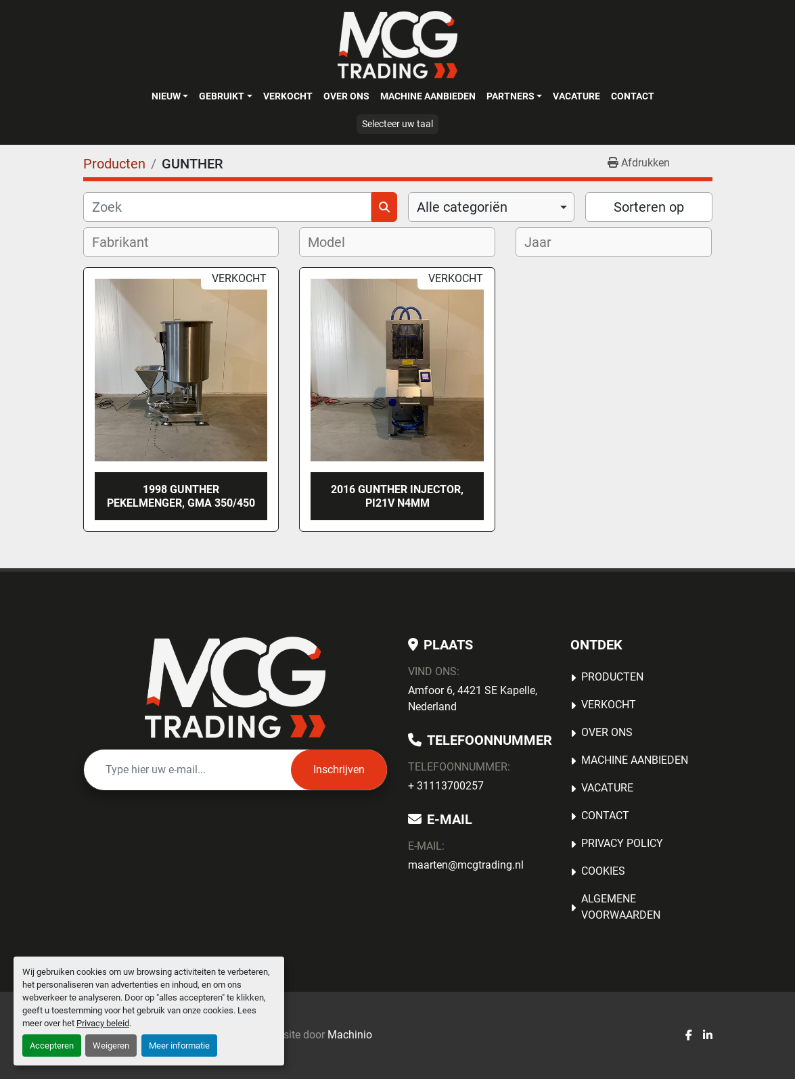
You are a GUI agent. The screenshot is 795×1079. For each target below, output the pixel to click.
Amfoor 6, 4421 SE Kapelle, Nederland (472, 698)
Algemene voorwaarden (620, 906)
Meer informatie (179, 1045)
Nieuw (166, 96)
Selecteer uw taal (397, 123)
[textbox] (129, 242)
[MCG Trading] (235, 687)
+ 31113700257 (446, 785)
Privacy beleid (102, 1023)
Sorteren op (649, 207)
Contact (632, 96)
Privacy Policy (622, 843)
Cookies (603, 871)
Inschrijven (339, 769)
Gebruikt (221, 96)
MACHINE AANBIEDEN (428, 96)
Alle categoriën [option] (462, 207)
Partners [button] (510, 96)
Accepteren (52, 1045)
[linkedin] (707, 1036)
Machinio (349, 1034)
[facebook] (688, 1036)
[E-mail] (187, 770)
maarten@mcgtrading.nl (466, 864)
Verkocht (288, 96)
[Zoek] (227, 207)
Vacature (576, 96)
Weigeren (111, 1045)
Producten (612, 676)
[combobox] (491, 207)
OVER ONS (346, 96)
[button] (170, 96)
